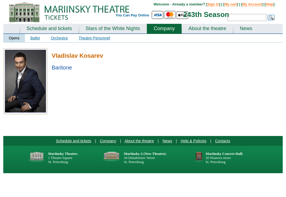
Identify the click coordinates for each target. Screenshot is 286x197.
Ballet (35, 38)
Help (269, 4)
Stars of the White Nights (113, 28)
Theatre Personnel (94, 38)
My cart (230, 4)
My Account (252, 4)
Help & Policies (193, 141)
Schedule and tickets (49, 28)
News (246, 28)
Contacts (222, 141)
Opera (14, 38)
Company (164, 28)
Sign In (213, 4)
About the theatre (207, 28)
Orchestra (59, 38)
